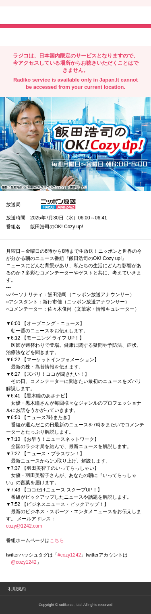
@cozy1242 (24, 562)
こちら (57, 540)
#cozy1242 (69, 555)
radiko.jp (30, 16)
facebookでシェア (51, 37)
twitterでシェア (18, 37)
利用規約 (17, 588)
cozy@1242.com (24, 526)
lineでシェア (88, 37)
